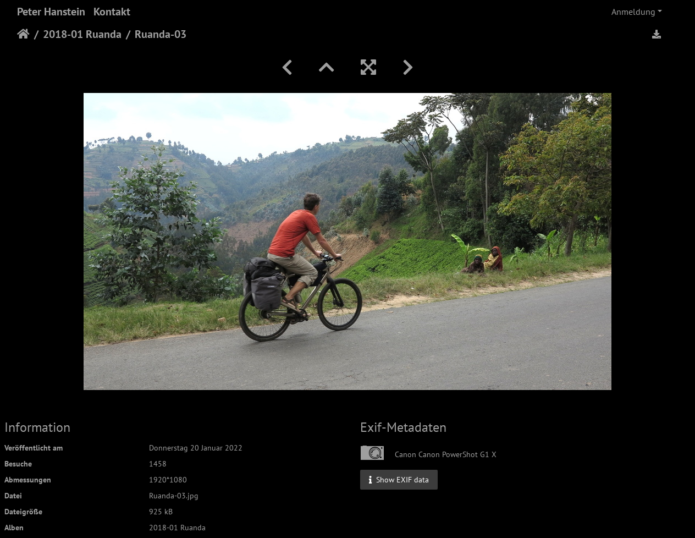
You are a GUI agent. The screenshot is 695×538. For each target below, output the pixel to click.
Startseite (23, 34)
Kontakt (111, 11)
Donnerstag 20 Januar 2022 (195, 448)
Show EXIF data (399, 479)
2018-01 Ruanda (82, 34)
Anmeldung (633, 11)
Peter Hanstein (51, 11)
